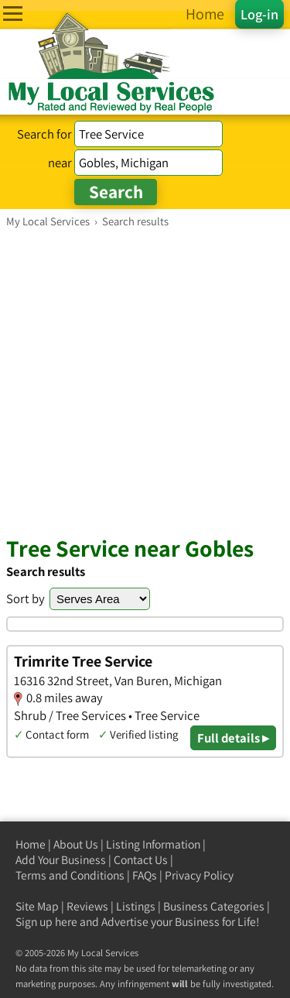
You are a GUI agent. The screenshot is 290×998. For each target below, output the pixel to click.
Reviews (87, 906)
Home (30, 844)
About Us (75, 844)
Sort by (25, 598)
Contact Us (141, 859)
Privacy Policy (199, 875)
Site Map (37, 906)
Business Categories (213, 906)
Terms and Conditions (70, 875)
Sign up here (46, 921)
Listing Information (153, 844)
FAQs (144, 875)
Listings (135, 906)
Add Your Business (60, 859)
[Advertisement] (145, 381)
